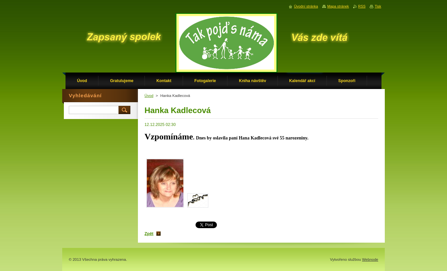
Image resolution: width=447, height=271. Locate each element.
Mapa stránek (338, 6)
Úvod (149, 96)
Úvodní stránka (306, 6)
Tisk (378, 6)
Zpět (149, 233)
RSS (361, 6)
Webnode (370, 259)
